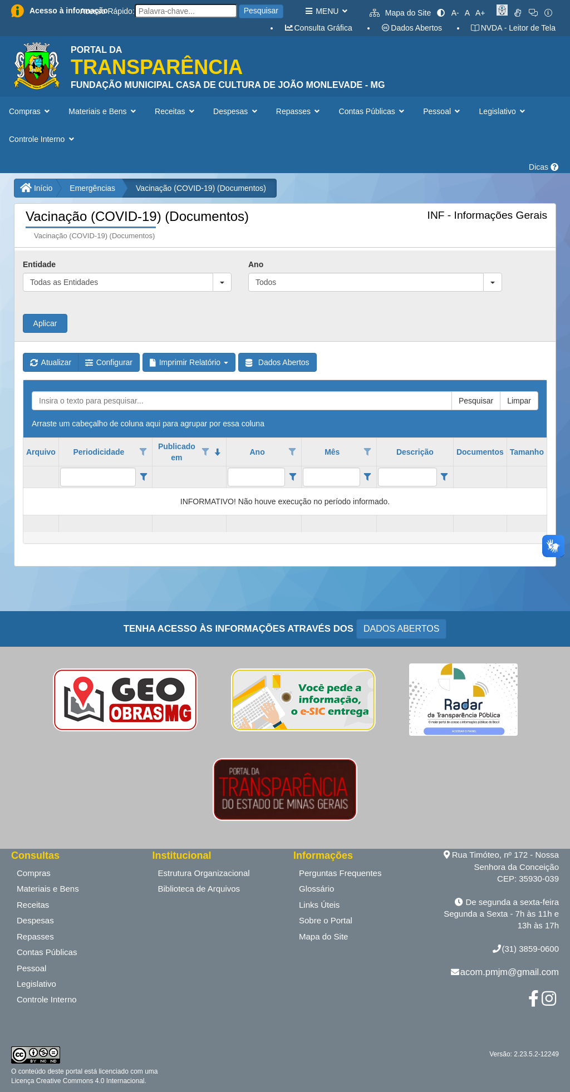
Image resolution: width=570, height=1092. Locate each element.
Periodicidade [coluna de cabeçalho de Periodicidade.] (98, 451)
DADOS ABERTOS (401, 628)
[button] (222, 282)
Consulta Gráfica (318, 27)
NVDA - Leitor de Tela (513, 27)
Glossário (316, 888)
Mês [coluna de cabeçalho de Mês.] (332, 451)
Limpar (519, 400)
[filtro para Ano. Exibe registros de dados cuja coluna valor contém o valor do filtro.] (256, 477)
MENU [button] (326, 11)
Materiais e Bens (48, 888)
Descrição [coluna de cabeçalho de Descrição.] (415, 451)
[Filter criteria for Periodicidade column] (143, 477)
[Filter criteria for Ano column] (292, 477)
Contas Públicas (47, 952)
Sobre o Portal (325, 920)
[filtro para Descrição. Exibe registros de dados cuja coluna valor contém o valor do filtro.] (407, 477)
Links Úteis (319, 904)
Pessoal (31, 968)
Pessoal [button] (442, 111)
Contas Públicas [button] (373, 111)
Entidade (39, 264)
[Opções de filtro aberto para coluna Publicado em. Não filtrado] (205, 452)
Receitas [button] (175, 111)
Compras (34, 873)
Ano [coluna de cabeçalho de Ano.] (256, 451)
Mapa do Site (400, 12)
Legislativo (36, 983)
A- (455, 12)
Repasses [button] (299, 111)
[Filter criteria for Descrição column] (444, 477)
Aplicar (45, 323)
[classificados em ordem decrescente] (218, 452)
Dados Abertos (411, 27)
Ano (255, 264)
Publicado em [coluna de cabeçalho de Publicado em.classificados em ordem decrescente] (176, 452)
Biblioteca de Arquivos (199, 888)
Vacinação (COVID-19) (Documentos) (201, 188)
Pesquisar (261, 10)
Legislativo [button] (503, 111)
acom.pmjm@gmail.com (509, 972)
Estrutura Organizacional (204, 873)
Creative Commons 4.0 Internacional (89, 1081)
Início (36, 188)
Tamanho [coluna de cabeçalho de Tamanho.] (527, 451)
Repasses (35, 936)
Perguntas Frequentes (340, 873)
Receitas (33, 904)
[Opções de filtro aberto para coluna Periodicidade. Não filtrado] (143, 452)
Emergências (92, 188)
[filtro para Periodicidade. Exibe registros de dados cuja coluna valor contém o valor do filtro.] (98, 477)
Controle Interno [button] (42, 139)
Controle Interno (47, 999)
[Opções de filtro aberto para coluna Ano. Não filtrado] (293, 452)
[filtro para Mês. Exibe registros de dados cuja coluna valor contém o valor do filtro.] (331, 477)
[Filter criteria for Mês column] (367, 477)
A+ (480, 12)
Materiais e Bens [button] (103, 111)
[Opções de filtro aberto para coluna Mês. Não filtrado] (367, 452)
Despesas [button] (236, 111)
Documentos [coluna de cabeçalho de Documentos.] (480, 451)
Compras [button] (30, 111)
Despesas (35, 920)
